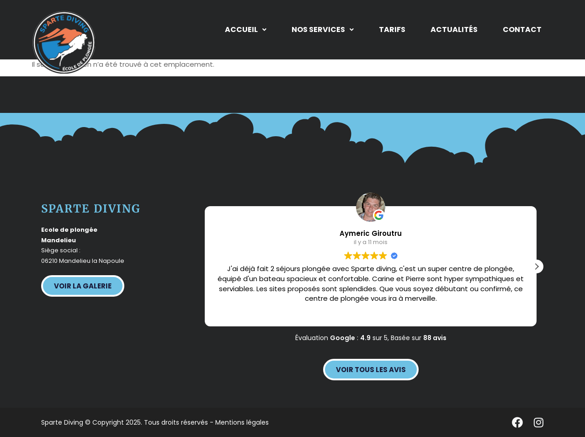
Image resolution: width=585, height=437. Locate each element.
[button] (245, 29)
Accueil (245, 29)
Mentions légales (242, 422)
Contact (522, 29)
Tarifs (392, 29)
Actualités (454, 29)
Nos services (323, 29)
